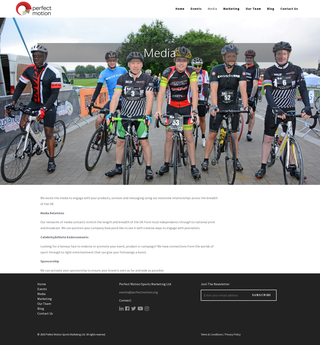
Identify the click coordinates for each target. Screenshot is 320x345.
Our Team (253, 9)
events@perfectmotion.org (138, 292)
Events (196, 9)
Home (180, 9)
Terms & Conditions (212, 334)
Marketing (231, 9)
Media (41, 294)
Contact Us (289, 9)
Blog (270, 9)
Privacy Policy (233, 334)
